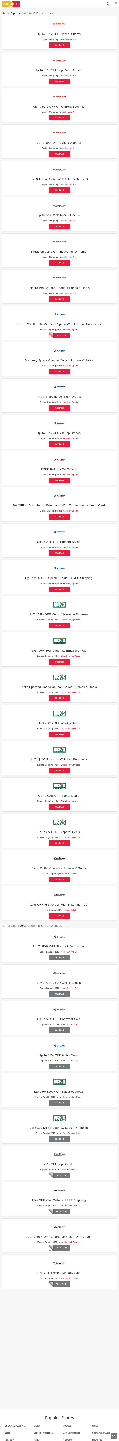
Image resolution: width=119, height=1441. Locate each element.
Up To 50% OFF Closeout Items (59, 34)
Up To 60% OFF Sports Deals (58, 795)
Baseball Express (72, 1206)
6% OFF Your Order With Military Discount (58, 179)
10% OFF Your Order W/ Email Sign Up (58, 650)
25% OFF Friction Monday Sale (58, 1272)
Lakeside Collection (43, 1433)
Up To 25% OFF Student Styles (58, 541)
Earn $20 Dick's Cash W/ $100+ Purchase (59, 1127)
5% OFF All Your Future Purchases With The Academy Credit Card (59, 505)
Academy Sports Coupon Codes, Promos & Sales (58, 360)
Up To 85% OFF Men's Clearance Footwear (59, 614)
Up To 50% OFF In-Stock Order (59, 215)
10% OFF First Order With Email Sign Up (58, 904)
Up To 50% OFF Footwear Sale (58, 1019)
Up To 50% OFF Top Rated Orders (59, 70)
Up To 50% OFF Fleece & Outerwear (58, 946)
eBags (95, 1426)
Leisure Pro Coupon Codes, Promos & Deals (59, 287)
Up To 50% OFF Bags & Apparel (58, 142)
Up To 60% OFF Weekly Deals (59, 723)
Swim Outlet (70, 873)
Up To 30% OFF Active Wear (59, 1055)
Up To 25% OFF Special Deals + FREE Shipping (58, 578)
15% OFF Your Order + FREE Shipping (59, 1200)
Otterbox (67, 1426)
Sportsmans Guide (101, 1433)
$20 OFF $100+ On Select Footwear (58, 1091)
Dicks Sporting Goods (70, 620)
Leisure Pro (70, 39)
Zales (7, 1433)
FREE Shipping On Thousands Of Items (58, 251)
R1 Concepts (72, 1278)
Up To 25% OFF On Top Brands (59, 433)
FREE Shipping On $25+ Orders (58, 396)
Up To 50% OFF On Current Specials (58, 106)
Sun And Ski (71, 952)
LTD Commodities (71, 1433)
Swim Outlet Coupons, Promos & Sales (59, 868)
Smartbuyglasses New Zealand (17, 1426)
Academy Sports (70, 329)
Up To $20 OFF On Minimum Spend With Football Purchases (59, 324)
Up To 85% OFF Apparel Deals (58, 832)
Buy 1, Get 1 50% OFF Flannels (59, 982)
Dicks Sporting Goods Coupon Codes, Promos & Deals (59, 687)
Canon (37, 1426)
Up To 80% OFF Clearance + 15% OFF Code (58, 1236)
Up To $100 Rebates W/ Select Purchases (59, 759)
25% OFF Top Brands (59, 1164)
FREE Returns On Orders (58, 469)
